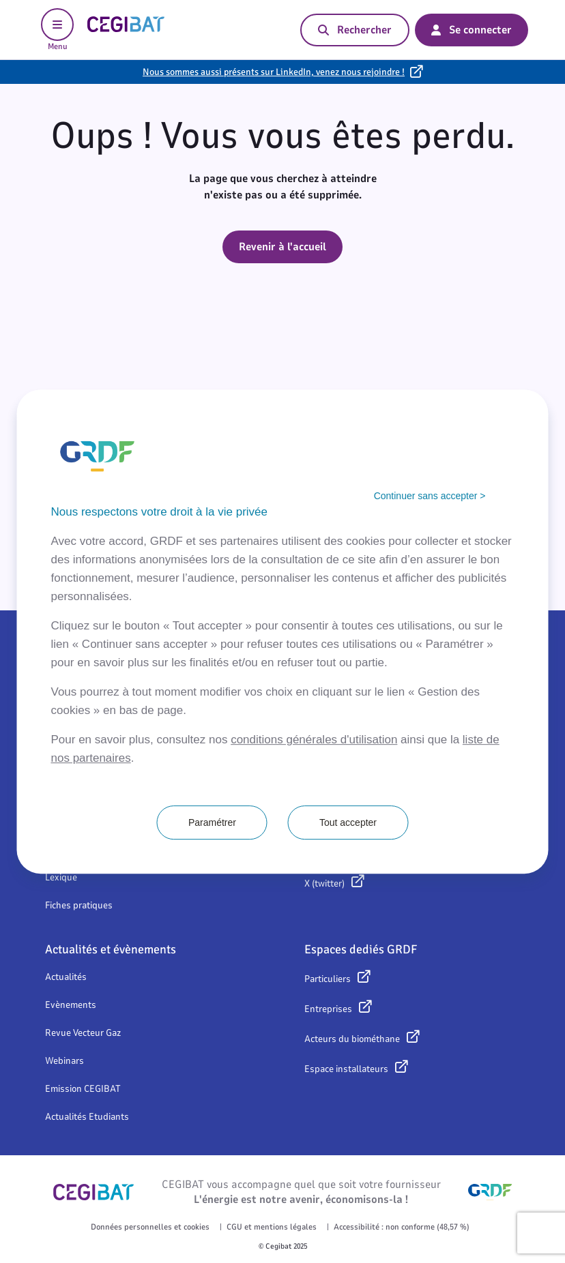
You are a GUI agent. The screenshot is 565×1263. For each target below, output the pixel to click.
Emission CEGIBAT (83, 1088)
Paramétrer (212, 822)
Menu (57, 30)
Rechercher (355, 30)
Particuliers (327, 978)
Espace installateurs (346, 1069)
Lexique (61, 877)
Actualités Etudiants (87, 1116)
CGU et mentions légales (272, 1226)
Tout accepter (348, 822)
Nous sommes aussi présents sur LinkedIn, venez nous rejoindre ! (274, 72)
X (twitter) (324, 883)
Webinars (64, 1060)
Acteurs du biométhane (352, 1038)
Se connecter (471, 30)
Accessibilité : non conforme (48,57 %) (401, 1226)
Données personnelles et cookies (150, 1226)
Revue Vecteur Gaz (83, 1032)
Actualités (66, 976)
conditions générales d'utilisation (314, 739)
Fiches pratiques (79, 905)
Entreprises (328, 1008)
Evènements (70, 1004)
